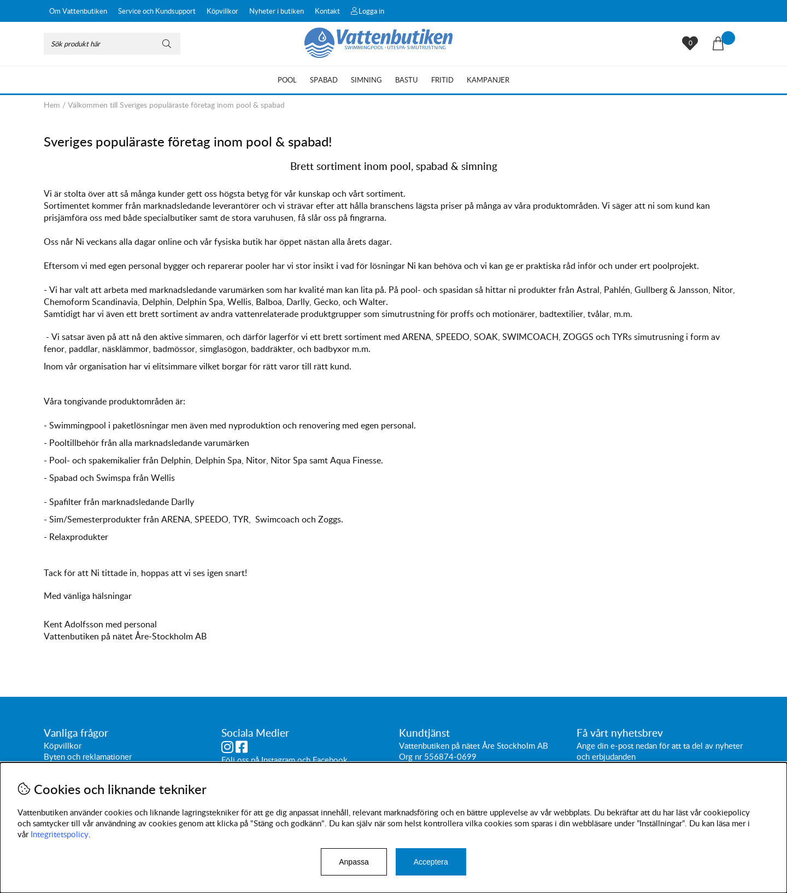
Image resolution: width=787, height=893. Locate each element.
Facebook (330, 759)
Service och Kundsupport (157, 11)
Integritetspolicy (60, 834)
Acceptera (431, 861)
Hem (52, 104)
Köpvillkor (222, 11)
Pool (287, 80)
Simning (366, 80)
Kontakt (327, 11)
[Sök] (112, 44)
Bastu (406, 80)
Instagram (278, 759)
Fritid (442, 80)
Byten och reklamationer (88, 756)
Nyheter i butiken (276, 11)
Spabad (324, 80)
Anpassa (353, 861)
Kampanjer (488, 80)
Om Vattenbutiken (78, 11)
